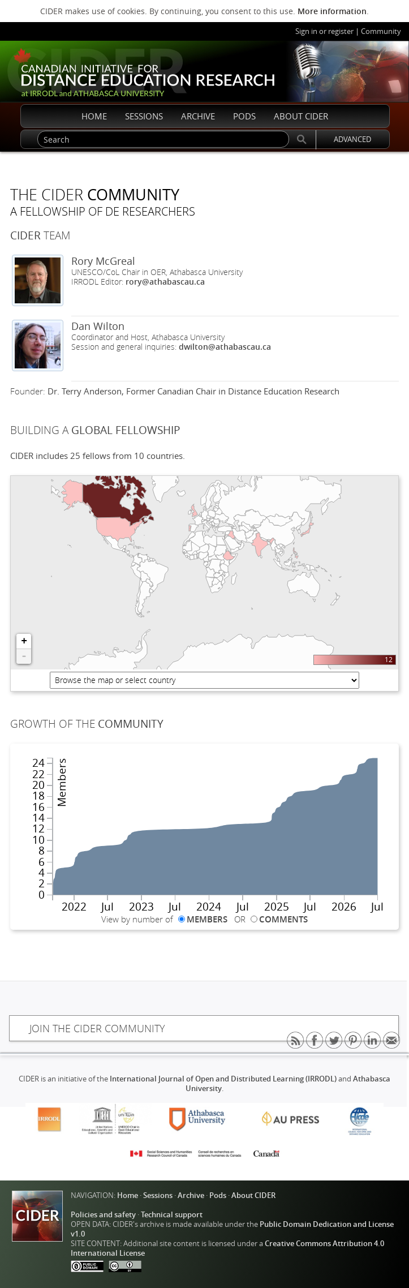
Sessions (158, 1195)
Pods (217, 1195)
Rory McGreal (103, 261)
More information (332, 11)
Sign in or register (324, 31)
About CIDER (253, 1195)
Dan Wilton (97, 326)
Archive (191, 1195)
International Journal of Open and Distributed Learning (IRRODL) (223, 1079)
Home (127, 1195)
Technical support (172, 1215)
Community (381, 31)
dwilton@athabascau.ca (225, 347)
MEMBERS (207, 919)
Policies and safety (103, 1215)
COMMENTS (283, 919)
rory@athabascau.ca (165, 282)
